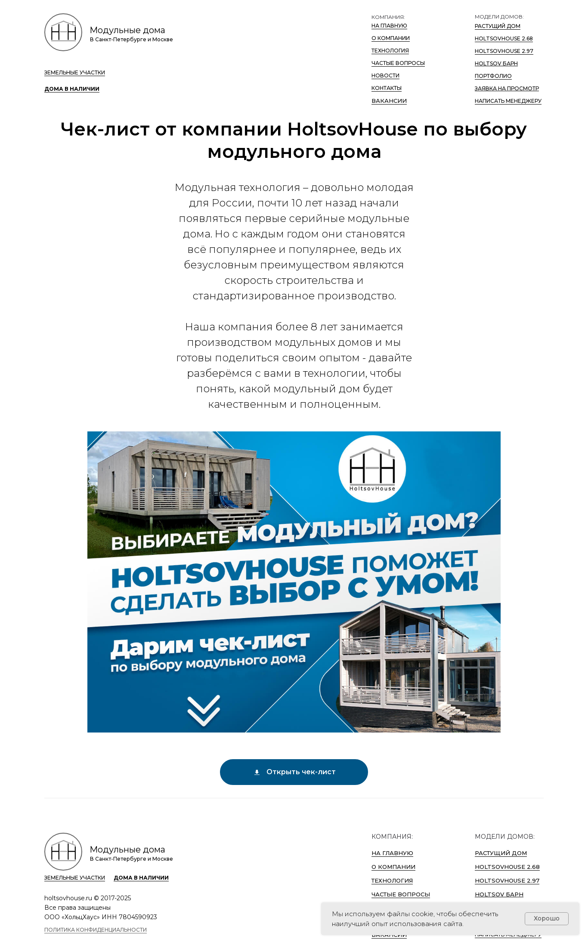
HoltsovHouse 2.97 (504, 51)
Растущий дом (497, 26)
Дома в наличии (71, 89)
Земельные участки (74, 72)
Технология (390, 50)
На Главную (389, 25)
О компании (390, 38)
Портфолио (493, 76)
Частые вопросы (398, 63)
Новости (385, 75)
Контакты (386, 88)
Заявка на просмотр (507, 88)
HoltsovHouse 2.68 (504, 38)
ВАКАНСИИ (389, 100)
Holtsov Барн (496, 63)
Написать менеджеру (508, 101)
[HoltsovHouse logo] (63, 32)
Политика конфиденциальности (95, 929)
